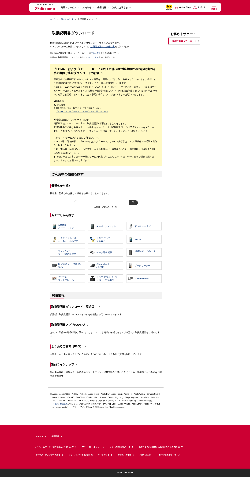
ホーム (52, 19)
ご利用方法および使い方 (102, 46)
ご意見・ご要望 (124, 455)
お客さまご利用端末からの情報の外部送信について (161, 447)
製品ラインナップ (62, 364)
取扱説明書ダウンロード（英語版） (74, 307)
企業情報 (101, 7)
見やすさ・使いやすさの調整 (47, 455)
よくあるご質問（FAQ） (67, 346)
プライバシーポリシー (91, 447)
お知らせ (86, 7)
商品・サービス (68, 7)
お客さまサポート (67, 19)
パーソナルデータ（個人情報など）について (54, 447)
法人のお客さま (120, 7)
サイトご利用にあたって (120, 447)
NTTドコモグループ (169, 455)
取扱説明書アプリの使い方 (68, 325)
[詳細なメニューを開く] (214, 7)
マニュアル (97, 53)
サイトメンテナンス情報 (81, 455)
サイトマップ (103, 455)
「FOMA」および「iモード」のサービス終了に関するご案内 (82, 111)
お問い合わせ (145, 455)
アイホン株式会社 (60, 404)
